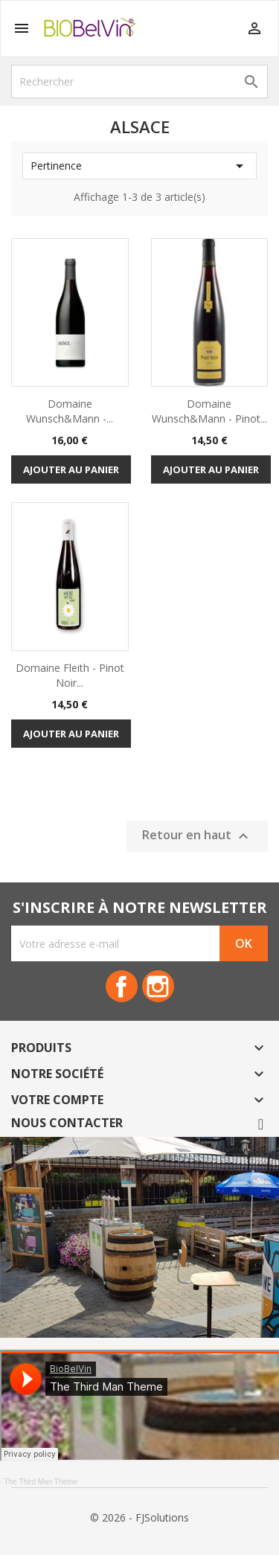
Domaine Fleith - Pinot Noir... (70, 675)
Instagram (158, 986)
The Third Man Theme (40, 1482)
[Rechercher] (139, 81)
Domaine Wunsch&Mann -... (69, 411)
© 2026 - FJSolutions (139, 1517)
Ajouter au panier (71, 469)
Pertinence (139, 166)
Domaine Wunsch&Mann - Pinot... (209, 411)
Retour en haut (197, 836)
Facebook (122, 986)
